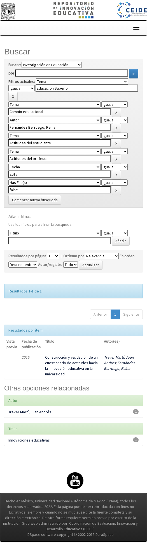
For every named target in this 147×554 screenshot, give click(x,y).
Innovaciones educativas (29, 440)
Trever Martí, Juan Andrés (29, 411)
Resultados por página (27, 255)
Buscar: (14, 64)
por (11, 73)
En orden (127, 255)
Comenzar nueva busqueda (35, 199)
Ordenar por (73, 255)
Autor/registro (50, 264)
